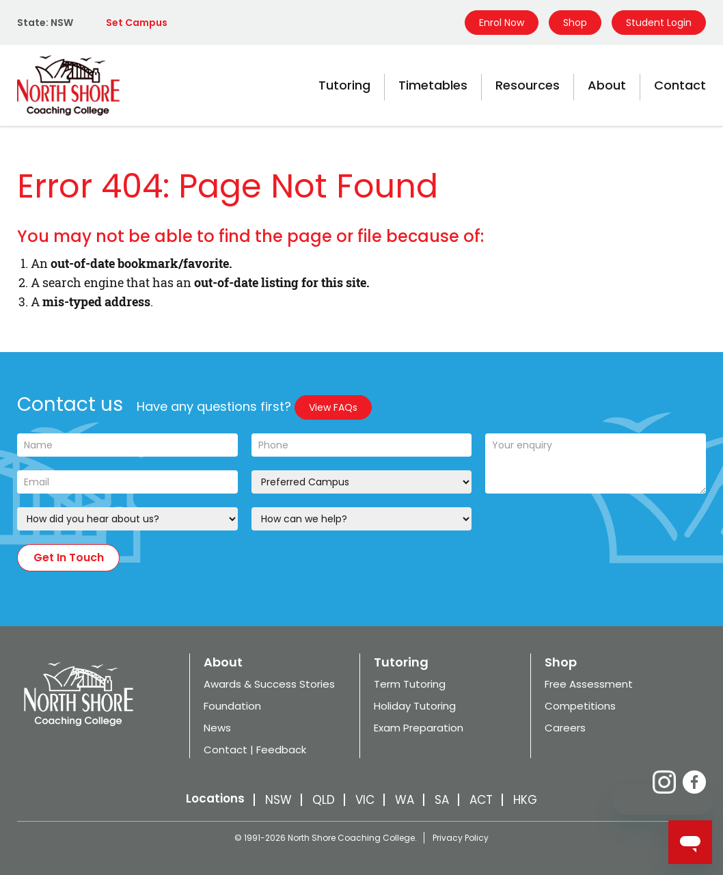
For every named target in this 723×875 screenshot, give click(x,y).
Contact (680, 85)
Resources (527, 85)
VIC (364, 800)
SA (442, 800)
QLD (323, 800)
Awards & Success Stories (269, 684)
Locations (215, 798)
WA (404, 800)
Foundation (232, 706)
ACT (481, 800)
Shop (575, 22)
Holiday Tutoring (415, 706)
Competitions (580, 706)
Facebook (694, 782)
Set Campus (136, 22)
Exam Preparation (418, 728)
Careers (565, 728)
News (217, 728)
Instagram (664, 782)
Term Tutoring (410, 684)
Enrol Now (501, 22)
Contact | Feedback (255, 749)
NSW (278, 800)
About (607, 85)
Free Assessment (589, 684)
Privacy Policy (461, 838)
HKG (525, 800)
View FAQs (333, 407)
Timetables (432, 85)
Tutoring (344, 85)
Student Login (659, 22)
